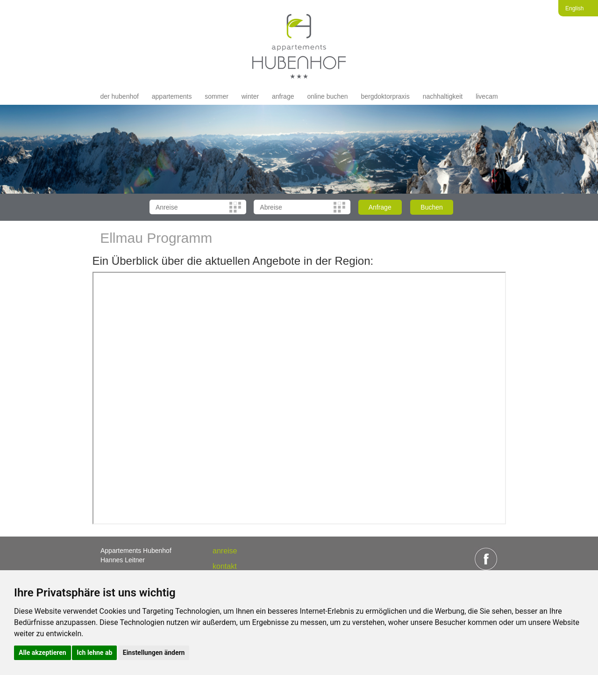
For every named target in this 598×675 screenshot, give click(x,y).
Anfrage (283, 96)
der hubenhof (119, 96)
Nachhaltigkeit (443, 96)
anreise (225, 551)
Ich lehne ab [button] (94, 652)
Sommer (216, 96)
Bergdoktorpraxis (385, 96)
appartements (172, 96)
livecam (487, 96)
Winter (250, 96)
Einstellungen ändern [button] (154, 652)
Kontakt (225, 566)
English (574, 8)
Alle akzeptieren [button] (42, 652)
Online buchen (327, 96)
